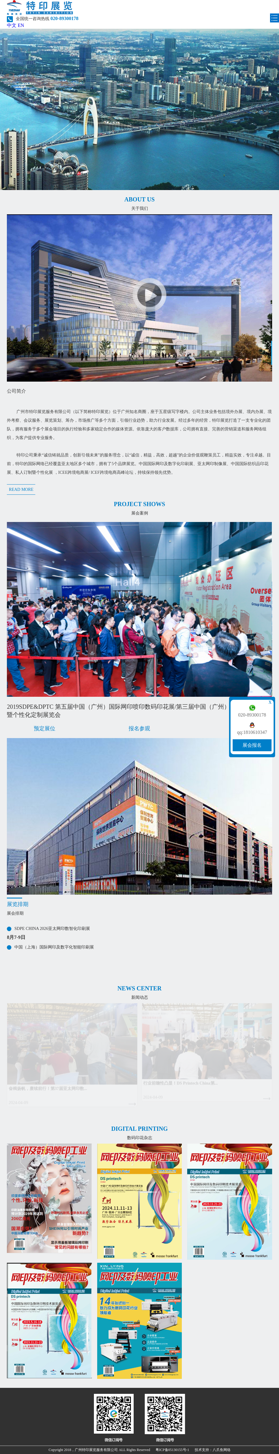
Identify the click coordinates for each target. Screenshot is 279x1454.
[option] (139, 620)
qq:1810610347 (252, 732)
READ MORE (21, 489)
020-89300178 (252, 715)
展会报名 (252, 745)
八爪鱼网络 (222, 1450)
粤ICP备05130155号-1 (172, 1450)
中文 (11, 25)
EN (21, 25)
